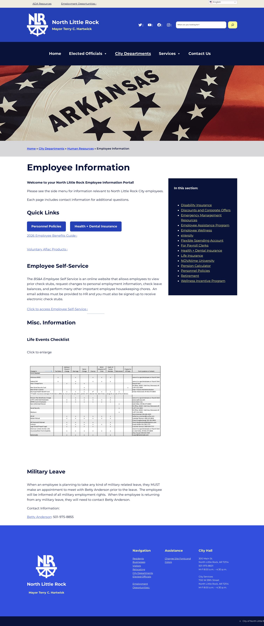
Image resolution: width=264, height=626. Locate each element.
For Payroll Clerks (194, 245)
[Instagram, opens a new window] (169, 24)
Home (55, 53)
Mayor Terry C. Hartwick (46, 592)
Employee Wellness (196, 230)
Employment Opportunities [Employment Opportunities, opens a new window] (78, 3)
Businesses (139, 562)
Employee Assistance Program (205, 225)
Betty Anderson (39, 517)
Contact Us (199, 53)
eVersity (187, 235)
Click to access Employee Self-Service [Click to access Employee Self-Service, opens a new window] (57, 309)
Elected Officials (88, 54)
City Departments (133, 53)
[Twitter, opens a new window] (140, 24)
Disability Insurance (196, 205)
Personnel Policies (46, 226)
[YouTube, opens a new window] (150, 24)
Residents (138, 558)
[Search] (232, 24)
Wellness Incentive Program (203, 281)
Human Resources (80, 148)
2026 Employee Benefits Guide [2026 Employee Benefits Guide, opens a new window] (52, 236)
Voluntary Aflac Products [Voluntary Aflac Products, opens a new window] (47, 249)
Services (170, 54)
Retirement (190, 276)
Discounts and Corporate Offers (206, 210)
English (215, 2)
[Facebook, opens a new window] (159, 24)
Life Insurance (192, 256)
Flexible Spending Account (202, 241)
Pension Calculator (196, 266)
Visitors (137, 565)
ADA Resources (42, 3)
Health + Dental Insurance (96, 226)
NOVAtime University (197, 261)
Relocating (139, 569)
